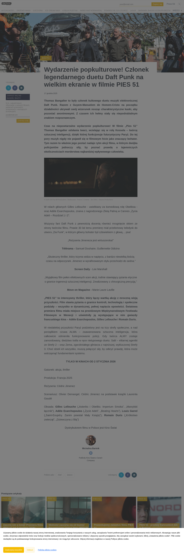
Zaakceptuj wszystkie (13, 550)
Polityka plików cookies (47, 550)
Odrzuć (30, 550)
